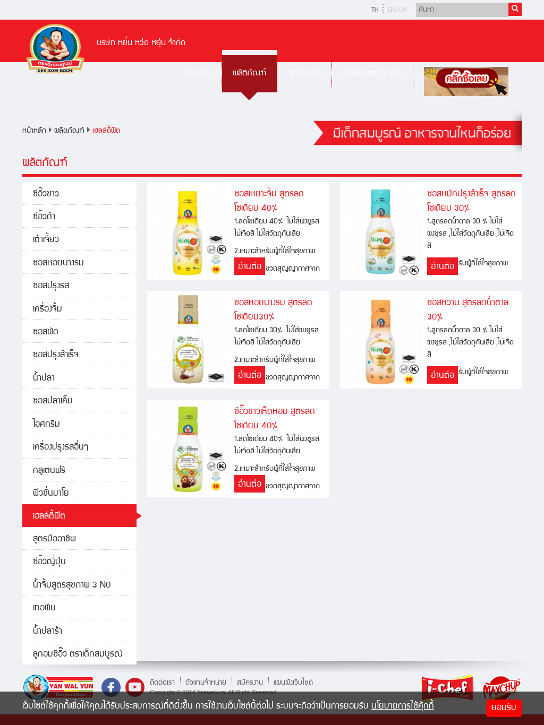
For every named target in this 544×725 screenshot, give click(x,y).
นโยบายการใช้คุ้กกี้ (402, 707)
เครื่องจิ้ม (47, 310)
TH (374, 10)
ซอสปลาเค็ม (53, 401)
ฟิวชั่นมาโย (51, 494)
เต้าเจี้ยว (46, 240)
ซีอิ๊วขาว (46, 194)
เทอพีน (44, 608)
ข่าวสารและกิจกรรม (372, 73)
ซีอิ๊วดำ (44, 217)
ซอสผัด (45, 332)
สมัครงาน (250, 682)
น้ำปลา (44, 379)
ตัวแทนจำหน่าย (205, 682)
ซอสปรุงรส (51, 286)
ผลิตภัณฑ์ (249, 73)
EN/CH (397, 10)
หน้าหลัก (197, 73)
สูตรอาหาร (304, 73)
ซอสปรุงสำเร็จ (56, 355)
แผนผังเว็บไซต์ (293, 682)
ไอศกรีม (46, 425)
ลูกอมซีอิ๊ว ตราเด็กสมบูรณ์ (78, 655)
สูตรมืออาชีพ (54, 539)
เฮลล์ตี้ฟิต (106, 131)
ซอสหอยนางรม (58, 263)
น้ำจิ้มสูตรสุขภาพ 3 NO (72, 586)
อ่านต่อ (249, 267)
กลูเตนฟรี (49, 471)
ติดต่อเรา (162, 682)
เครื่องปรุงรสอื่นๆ (60, 448)
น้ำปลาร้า (47, 632)
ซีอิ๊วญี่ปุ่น (49, 562)
